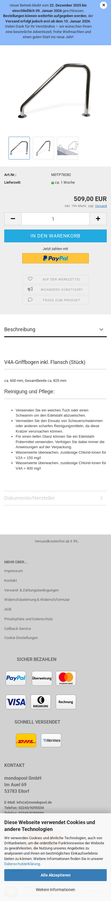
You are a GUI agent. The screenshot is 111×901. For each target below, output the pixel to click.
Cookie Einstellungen (21, 638)
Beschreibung (19, 329)
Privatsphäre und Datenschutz (28, 619)
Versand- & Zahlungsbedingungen (31, 590)
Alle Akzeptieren (56, 875)
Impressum (13, 571)
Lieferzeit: (12, 182)
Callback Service (17, 628)
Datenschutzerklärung (22, 864)
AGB (7, 609)
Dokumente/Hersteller (29, 498)
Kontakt (10, 580)
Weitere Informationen (55, 889)
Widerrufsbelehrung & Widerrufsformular (37, 599)
